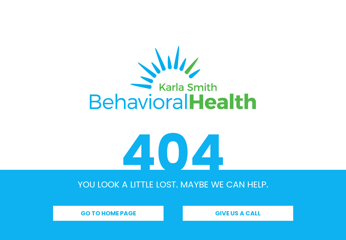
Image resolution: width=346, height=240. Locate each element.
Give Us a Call (238, 213)
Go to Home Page (108, 213)
